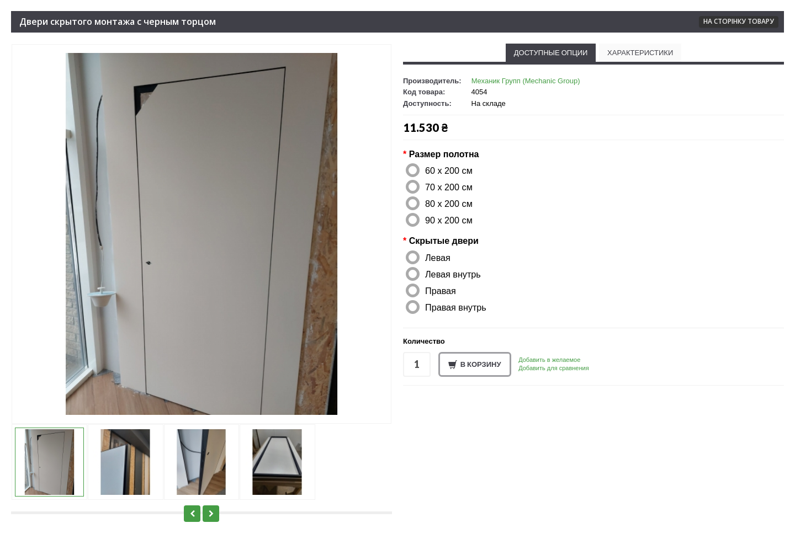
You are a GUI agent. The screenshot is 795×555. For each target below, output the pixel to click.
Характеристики (640, 52)
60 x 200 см (449, 170)
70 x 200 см (449, 187)
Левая (438, 258)
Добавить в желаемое (549, 359)
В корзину (474, 365)
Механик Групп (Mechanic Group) (525, 81)
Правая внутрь (455, 307)
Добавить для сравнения (553, 368)
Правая (440, 291)
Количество (424, 341)
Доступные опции (551, 52)
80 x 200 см (449, 204)
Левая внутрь (453, 274)
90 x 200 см (449, 220)
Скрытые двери (444, 241)
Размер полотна (444, 154)
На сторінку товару (738, 21)
